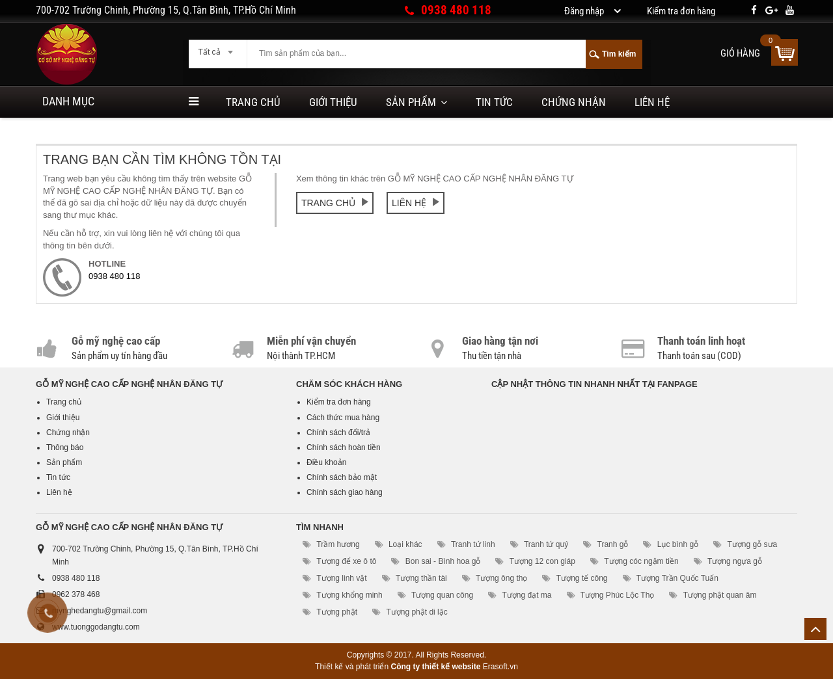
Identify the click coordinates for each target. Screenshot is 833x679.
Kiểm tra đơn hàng (339, 401)
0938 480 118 (456, 10)
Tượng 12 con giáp (542, 561)
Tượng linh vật (341, 578)
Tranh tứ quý (546, 544)
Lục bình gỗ (677, 544)
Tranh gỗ (613, 544)
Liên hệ (652, 102)
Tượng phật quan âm (720, 595)
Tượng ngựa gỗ (734, 561)
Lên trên (815, 629)
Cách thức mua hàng (343, 417)
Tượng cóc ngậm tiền (641, 561)
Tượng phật (336, 612)
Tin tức (494, 102)
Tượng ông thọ (501, 578)
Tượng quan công (442, 595)
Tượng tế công (582, 578)
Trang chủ (253, 102)
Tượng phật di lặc (416, 612)
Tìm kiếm (619, 54)
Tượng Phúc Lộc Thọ (617, 595)
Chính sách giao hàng (345, 492)
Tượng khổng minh (349, 595)
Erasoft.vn (500, 666)
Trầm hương (337, 544)
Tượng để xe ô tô (346, 561)
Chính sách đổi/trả (338, 432)
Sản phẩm (411, 102)
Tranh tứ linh (473, 544)
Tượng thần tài (421, 578)
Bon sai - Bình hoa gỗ (443, 561)
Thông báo (64, 447)
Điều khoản (326, 462)
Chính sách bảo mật (342, 477)
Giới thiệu (333, 102)
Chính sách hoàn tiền (344, 447)
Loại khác (405, 544)
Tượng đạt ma (526, 595)
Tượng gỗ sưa (753, 544)
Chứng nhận (573, 102)
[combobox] (218, 48)
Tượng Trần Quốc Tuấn (677, 578)
